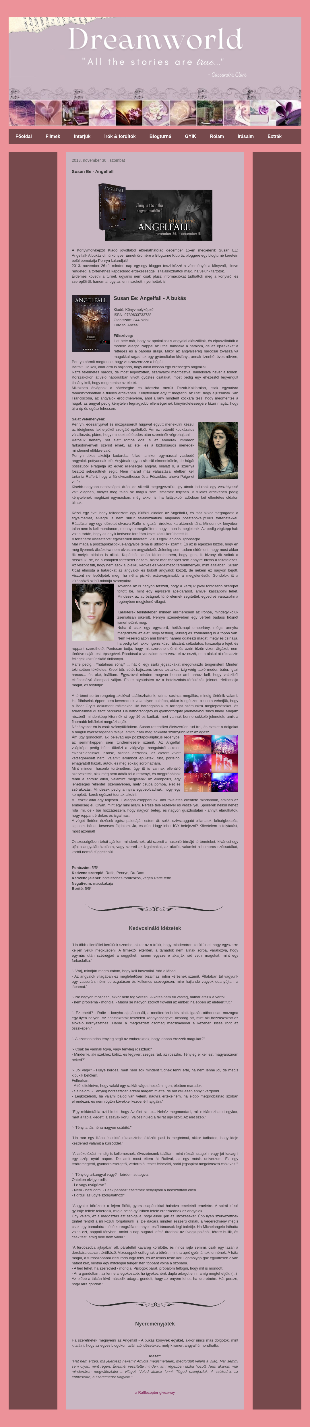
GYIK (190, 136)
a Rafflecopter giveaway (155, 1392)
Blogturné (160, 136)
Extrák (275, 136)
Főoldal (24, 136)
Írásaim (246, 136)
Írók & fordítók (119, 136)
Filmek (53, 136)
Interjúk (82, 136)
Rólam (217, 136)
